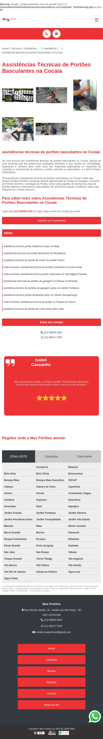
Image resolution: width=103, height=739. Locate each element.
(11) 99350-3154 (23, 211)
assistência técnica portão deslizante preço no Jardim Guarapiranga (40, 295)
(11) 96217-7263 (51, 337)
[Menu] (97, 19)
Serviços (52, 682)
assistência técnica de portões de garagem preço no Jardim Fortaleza (41, 288)
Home (51, 648)
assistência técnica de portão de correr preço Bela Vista (33, 309)
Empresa (51, 659)
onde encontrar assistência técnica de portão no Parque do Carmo (39, 302)
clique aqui (42, 211)
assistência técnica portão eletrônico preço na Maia (31, 246)
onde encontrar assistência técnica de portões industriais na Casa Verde (42, 267)
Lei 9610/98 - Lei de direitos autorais (33, 591)
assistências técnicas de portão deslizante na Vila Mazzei (34, 253)
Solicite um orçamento (51, 220)
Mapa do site (51, 704)
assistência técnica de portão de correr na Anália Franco (34, 260)
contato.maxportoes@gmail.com (51, 632)
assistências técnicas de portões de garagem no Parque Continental (40, 281)
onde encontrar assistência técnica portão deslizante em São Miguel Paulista (45, 274)
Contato (51, 693)
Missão (51, 671)
